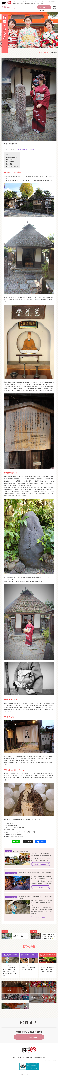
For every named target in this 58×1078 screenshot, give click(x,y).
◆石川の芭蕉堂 (10, 162)
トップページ (39, 52)
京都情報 (32, 150)
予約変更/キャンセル (44, 10)
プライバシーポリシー (26, 1058)
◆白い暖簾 (9, 164)
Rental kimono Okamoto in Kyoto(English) (9, 1060)
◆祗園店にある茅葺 (11, 157)
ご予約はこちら (44, 7)
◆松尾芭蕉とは (10, 159)
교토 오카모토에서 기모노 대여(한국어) (49, 1060)
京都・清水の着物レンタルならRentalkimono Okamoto (29, 1074)
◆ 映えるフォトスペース (12, 166)
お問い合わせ (16, 1058)
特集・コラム (46, 52)
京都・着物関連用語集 (39, 1058)
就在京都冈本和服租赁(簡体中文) (23, 1060)
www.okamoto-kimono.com (14, 834)
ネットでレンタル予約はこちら (29, 1037)
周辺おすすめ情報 (22, 150)
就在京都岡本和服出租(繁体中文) (35, 1060)
